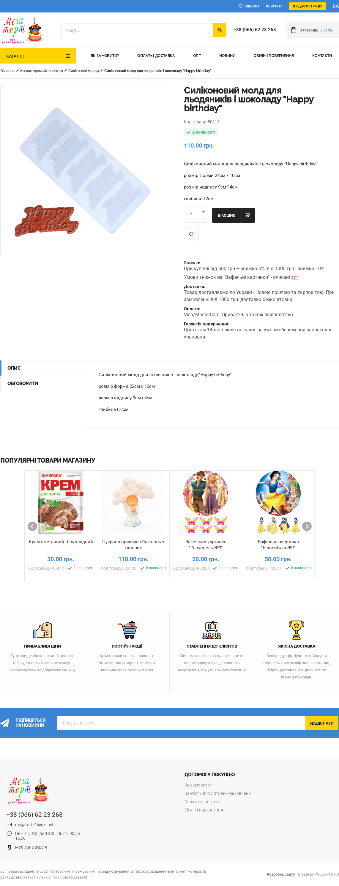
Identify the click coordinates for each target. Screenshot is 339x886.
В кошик (226, 215)
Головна (7, 71)
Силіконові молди (83, 71)
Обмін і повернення (274, 56)
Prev (32, 526)
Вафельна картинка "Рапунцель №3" (205, 544)
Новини (227, 56)
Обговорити (22, 383)
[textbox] (137, 30)
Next (307, 526)
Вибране (252, 6)
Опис (14, 368)
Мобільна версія (31, 847)
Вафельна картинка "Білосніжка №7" (278, 544)
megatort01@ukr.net (34, 824)
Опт (197, 56)
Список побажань (191, 234)
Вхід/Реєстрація (307, 6)
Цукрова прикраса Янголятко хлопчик (133, 544)
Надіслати (322, 723)
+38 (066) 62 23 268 (255, 29)
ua (336, 6)
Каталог (15, 56)
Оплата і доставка (156, 56)
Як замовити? (105, 56)
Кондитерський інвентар (41, 71)
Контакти (274, 6)
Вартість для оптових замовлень (218, 793)
